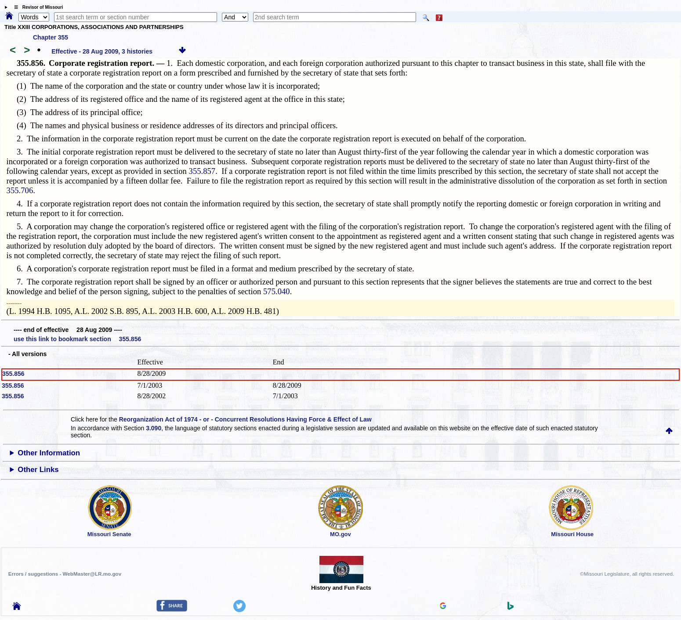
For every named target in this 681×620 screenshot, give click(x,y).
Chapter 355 (50, 37)
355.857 (202, 171)
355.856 (13, 373)
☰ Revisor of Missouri (36, 7)
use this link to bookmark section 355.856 (77, 338)
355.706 (20, 190)
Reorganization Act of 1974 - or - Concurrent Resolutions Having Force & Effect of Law (245, 419)
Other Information (49, 453)
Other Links (38, 469)
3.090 (153, 428)
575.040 (276, 291)
